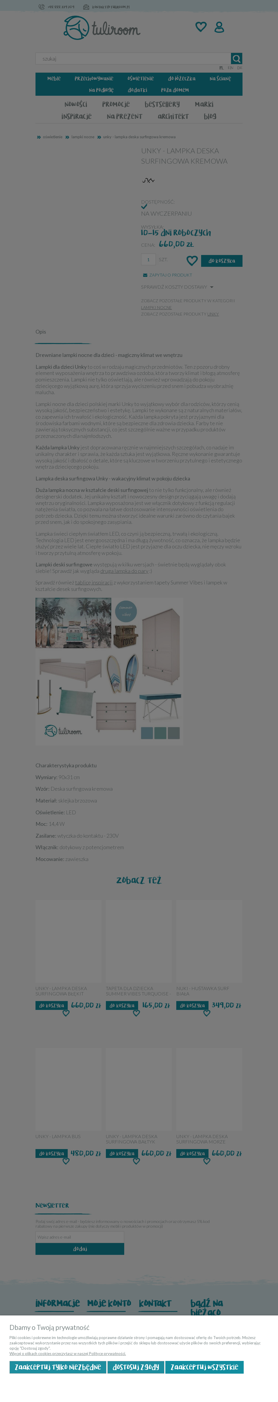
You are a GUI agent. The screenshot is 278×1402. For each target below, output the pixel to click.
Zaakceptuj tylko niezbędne (58, 1367)
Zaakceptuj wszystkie (204, 1367)
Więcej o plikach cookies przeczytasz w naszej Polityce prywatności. (67, 1353)
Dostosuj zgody (136, 1367)
